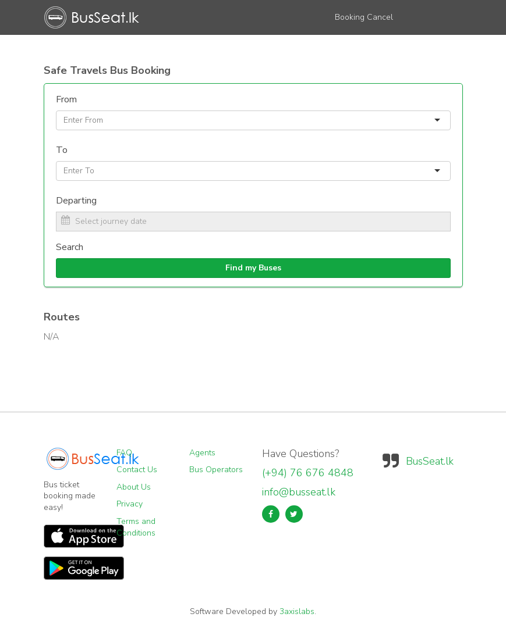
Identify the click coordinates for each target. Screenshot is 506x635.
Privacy (129, 503)
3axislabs (296, 611)
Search (69, 247)
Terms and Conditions (135, 527)
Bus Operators (216, 469)
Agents (202, 452)
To (62, 150)
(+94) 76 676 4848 (307, 473)
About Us (133, 487)
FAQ (124, 452)
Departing (76, 200)
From (66, 99)
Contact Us (136, 469)
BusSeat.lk (430, 461)
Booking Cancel (364, 17)
